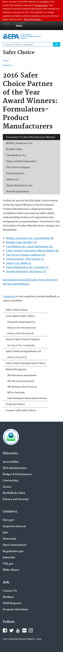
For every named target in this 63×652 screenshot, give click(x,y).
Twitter (11, 630)
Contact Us (7, 65)
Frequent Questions (15, 609)
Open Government (15, 545)
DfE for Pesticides (16, 392)
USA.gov (8, 563)
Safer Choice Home (16, 309)
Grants (7, 486)
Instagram (31, 630)
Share (6, 60)
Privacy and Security (16, 499)
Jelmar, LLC (12, 179)
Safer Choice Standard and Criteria (25, 363)
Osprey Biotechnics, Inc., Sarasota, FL (27, 267)
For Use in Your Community (21, 345)
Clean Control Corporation (21, 161)
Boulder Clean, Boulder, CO (21, 242)
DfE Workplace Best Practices (22, 386)
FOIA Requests (12, 603)
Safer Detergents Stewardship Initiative (27, 398)
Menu (19, 25)
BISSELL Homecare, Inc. (19, 143)
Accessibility (11, 462)
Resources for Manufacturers (21, 327)
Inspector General (14, 526)
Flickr (24, 630)
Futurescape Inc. (15, 173)
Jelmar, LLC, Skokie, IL (18, 263)
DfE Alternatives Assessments (21, 375)
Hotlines (8, 597)
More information (32, 19)
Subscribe (9, 557)
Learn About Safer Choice (20, 316)
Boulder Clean (14, 149)
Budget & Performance (17, 474)
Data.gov (8, 520)
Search (56, 44)
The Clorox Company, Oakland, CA (25, 254)
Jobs (5, 532)
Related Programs (16, 369)
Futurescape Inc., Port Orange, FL (25, 259)
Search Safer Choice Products (23, 339)
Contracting (10, 480)
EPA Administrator (15, 468)
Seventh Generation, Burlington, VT (26, 271)
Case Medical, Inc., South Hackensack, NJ (29, 246)
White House (11, 570)
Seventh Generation (17, 191)
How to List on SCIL (17, 357)
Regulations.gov (13, 551)
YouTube (18, 630)
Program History (15, 404)
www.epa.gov (41, 5)
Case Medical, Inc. (16, 155)
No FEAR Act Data (14, 493)
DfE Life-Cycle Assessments (20, 380)
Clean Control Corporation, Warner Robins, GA (32, 250)
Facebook (5, 630)
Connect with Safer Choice (21, 410)
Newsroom (9, 538)
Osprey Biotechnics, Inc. (19, 185)
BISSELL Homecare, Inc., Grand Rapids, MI (29, 238)
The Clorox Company (18, 167)
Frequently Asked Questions (21, 321)
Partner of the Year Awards (20, 333)
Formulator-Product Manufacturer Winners (30, 137)
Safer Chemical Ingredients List (23, 351)
